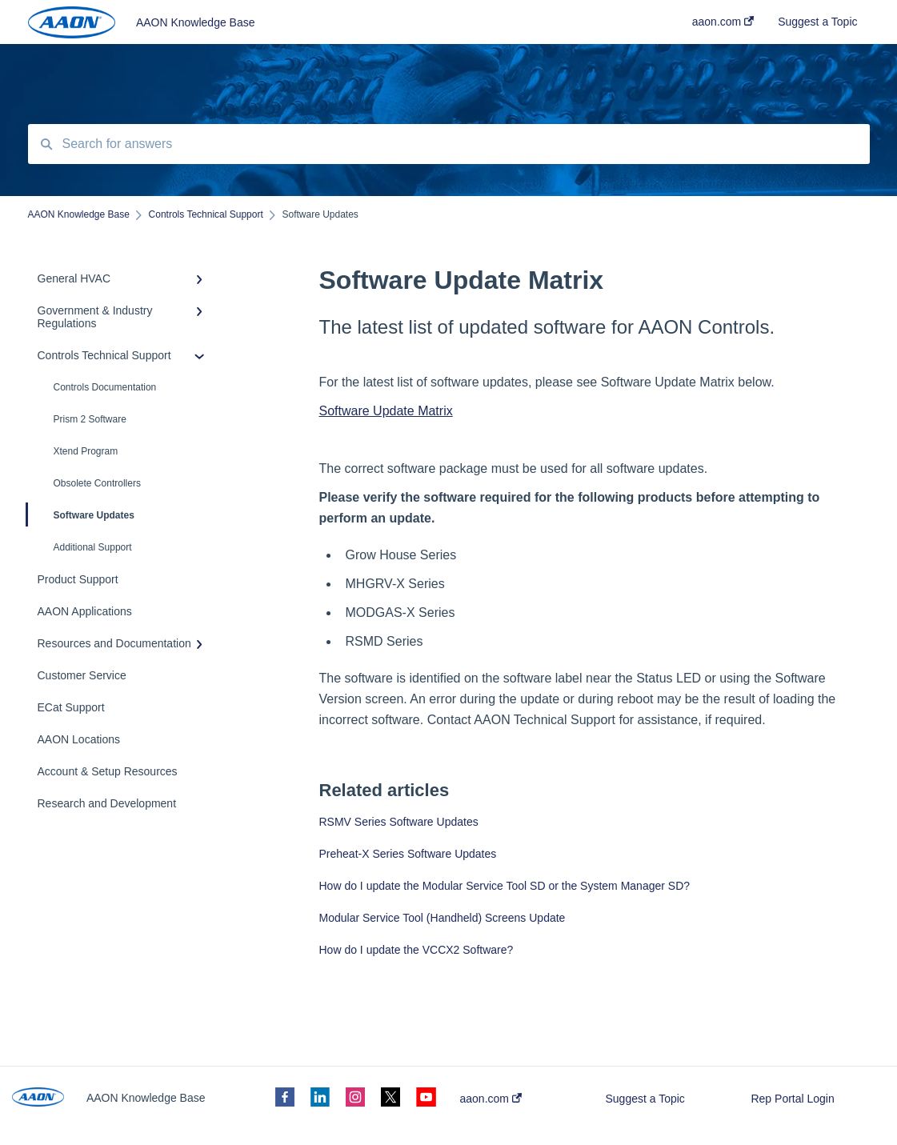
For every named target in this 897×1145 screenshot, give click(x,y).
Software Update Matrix (386, 411)
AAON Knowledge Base (195, 22)
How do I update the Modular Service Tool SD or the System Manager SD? (505, 885)
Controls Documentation (105, 387)
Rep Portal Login (792, 1098)
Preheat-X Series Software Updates (408, 853)
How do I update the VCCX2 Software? (416, 949)
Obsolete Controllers (97, 483)
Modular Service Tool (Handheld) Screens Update (442, 917)
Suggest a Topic (644, 1098)
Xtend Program (86, 451)
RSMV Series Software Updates (399, 821)
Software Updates (81, 514)
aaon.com (491, 1098)
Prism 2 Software (90, 419)
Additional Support (93, 547)
